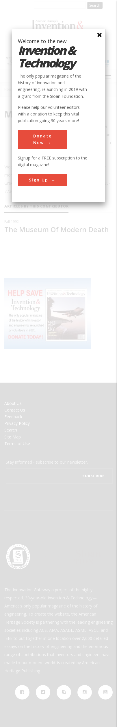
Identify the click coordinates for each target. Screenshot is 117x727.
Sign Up (38, 180)
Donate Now (42, 139)
